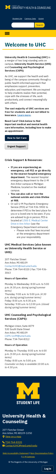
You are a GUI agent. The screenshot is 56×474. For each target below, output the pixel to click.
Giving (41, 18)
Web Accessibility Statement (16, 453)
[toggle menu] (7, 33)
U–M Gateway (28, 456)
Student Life (17, 18)
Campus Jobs (30, 18)
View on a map (13, 436)
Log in (47, 468)
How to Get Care (17, 137)
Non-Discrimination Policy (41, 453)
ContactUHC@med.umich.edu (21, 266)
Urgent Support (16, 146)
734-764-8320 (13, 442)
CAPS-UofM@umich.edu (18, 335)
